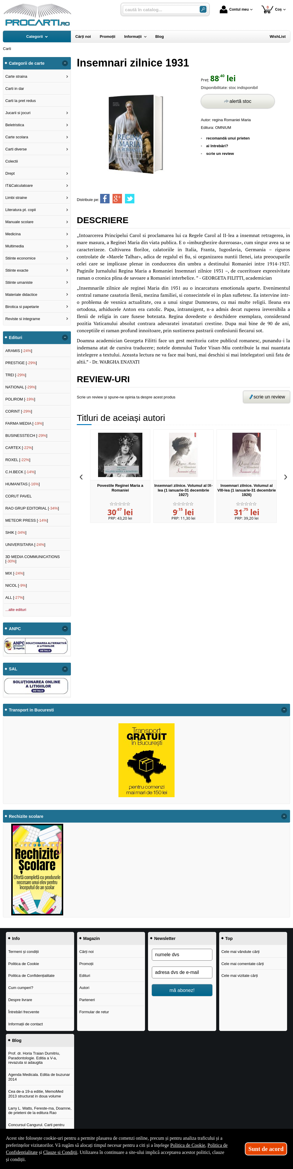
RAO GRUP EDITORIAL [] (32, 508)
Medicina (13, 234)
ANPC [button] (15, 628)
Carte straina (16, 76)
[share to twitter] (129, 198)
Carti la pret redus (20, 100)
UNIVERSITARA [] (25, 544)
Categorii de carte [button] (27, 63)
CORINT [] (18, 411)
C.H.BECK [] (20, 472)
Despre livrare (20, 1000)
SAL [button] (13, 669)
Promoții (86, 964)
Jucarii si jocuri (17, 113)
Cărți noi (86, 951)
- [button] (65, 63)
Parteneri (87, 1000)
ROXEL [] (17, 460)
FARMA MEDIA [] (24, 423)
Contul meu (234, 9)
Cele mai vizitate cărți (239, 975)
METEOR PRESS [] (26, 520)
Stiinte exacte (16, 270)
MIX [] (14, 573)
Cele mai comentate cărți (242, 964)
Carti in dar (14, 88)
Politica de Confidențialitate (31, 975)
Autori (84, 987)
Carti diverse (16, 149)
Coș (271, 9)
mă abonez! (182, 990)
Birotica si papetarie (22, 306)
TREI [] (15, 375)
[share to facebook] (105, 198)
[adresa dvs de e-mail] (182, 972)
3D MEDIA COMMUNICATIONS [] (32, 559)
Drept (10, 173)
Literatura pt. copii (20, 209)
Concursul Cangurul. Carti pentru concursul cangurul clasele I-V (36, 1127)
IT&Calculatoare (19, 185)
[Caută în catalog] (203, 9)
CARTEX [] (19, 447)
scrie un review (220, 153)
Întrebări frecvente (23, 1012)
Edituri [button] (15, 337)
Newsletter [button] (164, 938)
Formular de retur (94, 1012)
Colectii (11, 161)
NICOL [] (16, 585)
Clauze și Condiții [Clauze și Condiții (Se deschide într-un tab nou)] (60, 1152)
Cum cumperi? (20, 987)
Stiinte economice (20, 258)
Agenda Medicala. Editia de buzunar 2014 (39, 1077)
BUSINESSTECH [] (26, 435)
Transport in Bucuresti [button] (31, 710)
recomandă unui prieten (228, 138)
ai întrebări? (217, 146)
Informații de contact (25, 1024)
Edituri (84, 975)
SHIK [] (16, 532)
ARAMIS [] (18, 350)
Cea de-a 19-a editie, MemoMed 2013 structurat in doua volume (35, 1093)
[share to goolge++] (117, 198)
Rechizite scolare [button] (26, 816)
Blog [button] (17, 1040)
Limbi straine (16, 197)
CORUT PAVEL (18, 496)
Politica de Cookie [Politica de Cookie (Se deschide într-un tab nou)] (187, 1145)
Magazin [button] (91, 938)
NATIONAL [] (20, 387)
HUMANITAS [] (22, 484)
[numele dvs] (182, 955)
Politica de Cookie (23, 964)
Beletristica (14, 125)
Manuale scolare (19, 222)
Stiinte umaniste (19, 282)
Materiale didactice (21, 294)
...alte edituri (15, 609)
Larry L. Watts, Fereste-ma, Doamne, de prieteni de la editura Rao (39, 1110)
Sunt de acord (266, 1149)
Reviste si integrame (22, 319)
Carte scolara (16, 137)
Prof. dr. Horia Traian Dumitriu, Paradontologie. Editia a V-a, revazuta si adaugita (34, 1058)
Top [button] (229, 938)
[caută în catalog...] (158, 9)
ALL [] (14, 597)
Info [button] (16, 938)
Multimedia (14, 246)
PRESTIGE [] (21, 363)
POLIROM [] (20, 399)
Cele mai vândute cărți (240, 951)
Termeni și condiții (23, 951)
